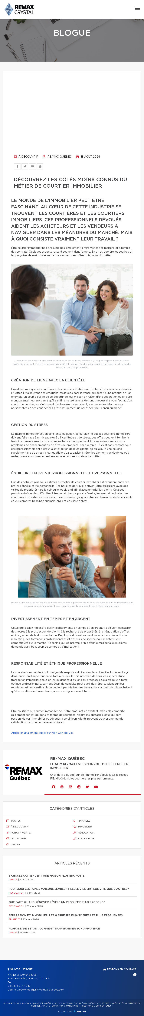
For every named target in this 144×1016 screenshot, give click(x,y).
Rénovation (84, 832)
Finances (82, 821)
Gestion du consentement (97, 1006)
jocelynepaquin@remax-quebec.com (41, 990)
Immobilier (83, 826)
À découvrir (26, 156)
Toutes (13, 821)
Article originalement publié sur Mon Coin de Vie (42, 733)
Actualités (16, 838)
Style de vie (84, 838)
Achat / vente (18, 832)
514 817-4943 (22, 986)
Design (13, 844)
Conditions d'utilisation (66, 1006)
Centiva (80, 1011)
